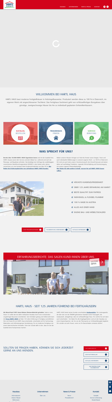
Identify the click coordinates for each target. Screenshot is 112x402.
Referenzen (16, 400)
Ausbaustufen (91, 312)
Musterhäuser (96, 400)
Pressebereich (69, 398)
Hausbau (62, 6)
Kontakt (97, 6)
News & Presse (86, 6)
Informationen (16, 395)
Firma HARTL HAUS (12, 319)
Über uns (42, 395)
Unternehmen (73, 6)
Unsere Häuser (16, 398)
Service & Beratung (96, 398)
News (69, 395)
